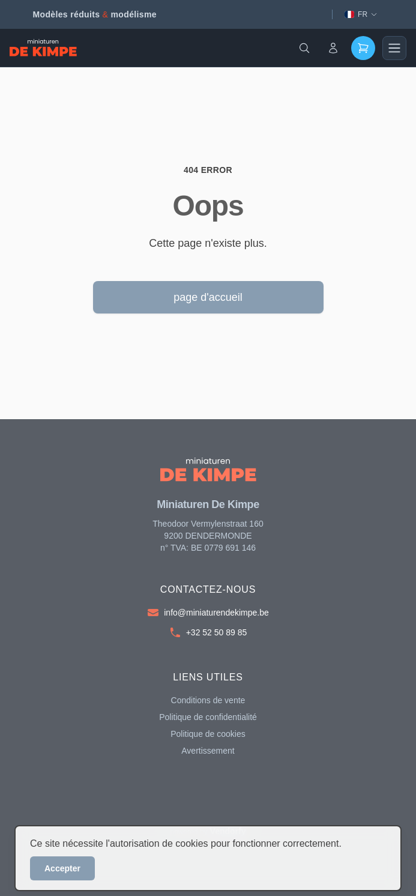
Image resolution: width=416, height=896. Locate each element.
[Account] (333, 48)
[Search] (304, 48)
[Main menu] (394, 48)
